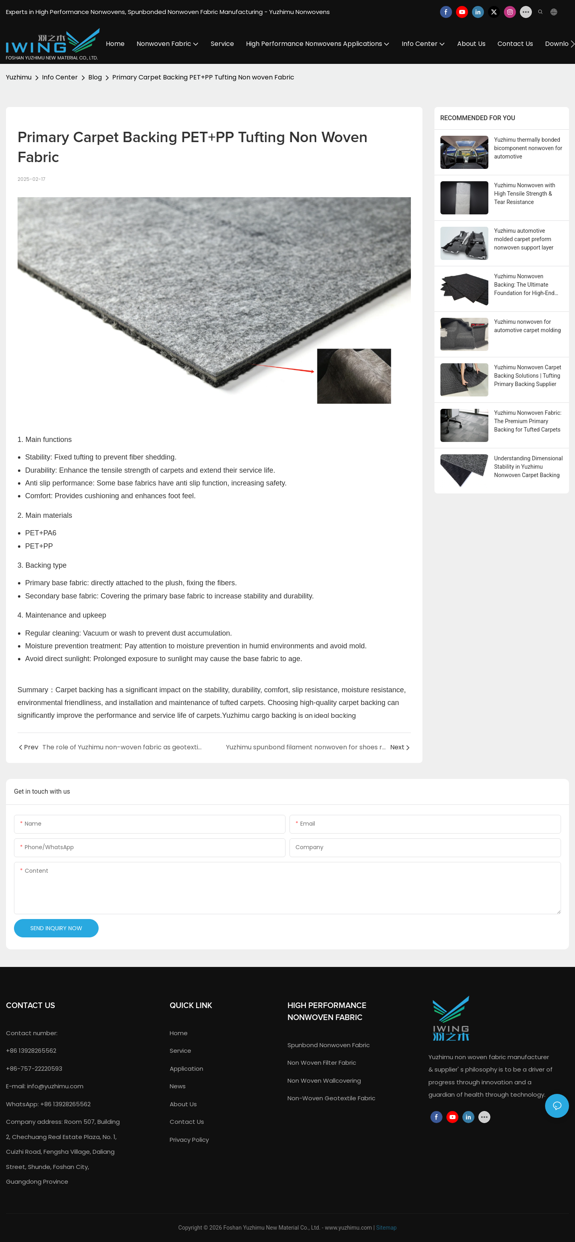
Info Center (60, 77)
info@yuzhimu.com (55, 1086)
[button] (573, 44)
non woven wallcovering (324, 1080)
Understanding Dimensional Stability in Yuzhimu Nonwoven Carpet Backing (528, 466)
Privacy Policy (189, 1139)
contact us (187, 1121)
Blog (95, 77)
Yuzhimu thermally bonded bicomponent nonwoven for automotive (528, 148)
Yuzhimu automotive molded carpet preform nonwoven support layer (524, 239)
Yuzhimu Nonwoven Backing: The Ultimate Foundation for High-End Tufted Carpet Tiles (524, 285)
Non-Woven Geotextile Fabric (331, 1098)
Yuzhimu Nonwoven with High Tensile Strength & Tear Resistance (524, 193)
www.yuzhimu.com (348, 1227)
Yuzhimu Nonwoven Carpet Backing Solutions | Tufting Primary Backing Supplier (527, 375)
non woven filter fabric (322, 1062)
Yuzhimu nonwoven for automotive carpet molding (527, 326)
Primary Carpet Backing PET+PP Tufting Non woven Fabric (203, 77)
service (180, 1050)
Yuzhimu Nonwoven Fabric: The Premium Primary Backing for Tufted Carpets (528, 421)
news (178, 1086)
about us (183, 1104)
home (179, 1033)
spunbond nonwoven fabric (329, 1045)
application (186, 1068)
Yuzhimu (19, 77)
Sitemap (386, 1227)
